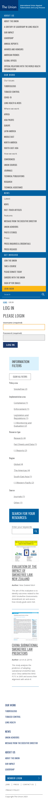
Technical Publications (14, 176)
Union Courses (10, 164)
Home (5, 302)
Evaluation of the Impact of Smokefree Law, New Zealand (24, 572)
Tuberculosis (10, 86)
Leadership (8, 38)
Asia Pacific (9, 119)
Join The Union (10, 260)
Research (8, 181)
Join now (9, 288)
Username (12, 322)
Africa (7, 114)
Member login (14, 778)
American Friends (11, 55)
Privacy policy (12, 790)
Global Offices (10, 60)
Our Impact (9, 32)
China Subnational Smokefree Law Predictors (25, 649)
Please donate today (13, 271)
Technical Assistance (13, 187)
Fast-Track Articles (13, 209)
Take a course (10, 266)
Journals (8, 170)
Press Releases (10, 249)
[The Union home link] (22, 5)
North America (10, 142)
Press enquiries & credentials (17, 243)
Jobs (8, 784)
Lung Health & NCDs (12, 103)
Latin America (10, 131)
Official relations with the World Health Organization (22, 68)
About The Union (11, 21)
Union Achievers (11, 226)
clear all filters (20, 376)
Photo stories (10, 232)
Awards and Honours (13, 49)
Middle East (9, 136)
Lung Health (10, 722)
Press (16, 784)
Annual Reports (11, 43)
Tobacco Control (11, 91)
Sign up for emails (12, 283)
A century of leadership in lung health (21, 26)
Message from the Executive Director (20, 221)
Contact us (28, 784)
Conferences (9, 159)
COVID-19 (8, 97)
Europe (7, 125)
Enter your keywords (22, 527)
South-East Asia (11, 148)
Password (12, 333)
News (6, 204)
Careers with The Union (14, 277)
